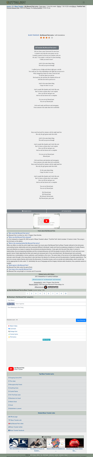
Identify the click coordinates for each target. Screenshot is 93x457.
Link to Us (51, 455)
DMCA (38, 455)
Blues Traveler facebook (16, 430)
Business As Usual (14, 398)
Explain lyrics (26, 211)
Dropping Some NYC (15, 378)
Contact (56, 455)
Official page (12, 417)
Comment (12, 328)
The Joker (12, 381)
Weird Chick (12, 401)
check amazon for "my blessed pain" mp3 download (46, 279)
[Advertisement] (46, 21)
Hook (10, 405)
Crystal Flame (13, 391)
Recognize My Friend (15, 384)
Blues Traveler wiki (15, 420)
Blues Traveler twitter (15, 427)
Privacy (34, 455)
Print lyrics (12, 337)
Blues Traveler (19, 6)
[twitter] (31, 455)
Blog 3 (66, 455)
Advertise (61, 455)
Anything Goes (13, 388)
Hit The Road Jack (14, 395)
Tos (41, 455)
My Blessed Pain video (15, 423)
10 (65, 293)
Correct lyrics (66, 211)
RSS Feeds (45, 455)
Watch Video (12, 326)
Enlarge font (12, 331)
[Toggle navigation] (83, 2)
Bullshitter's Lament (14, 408)
